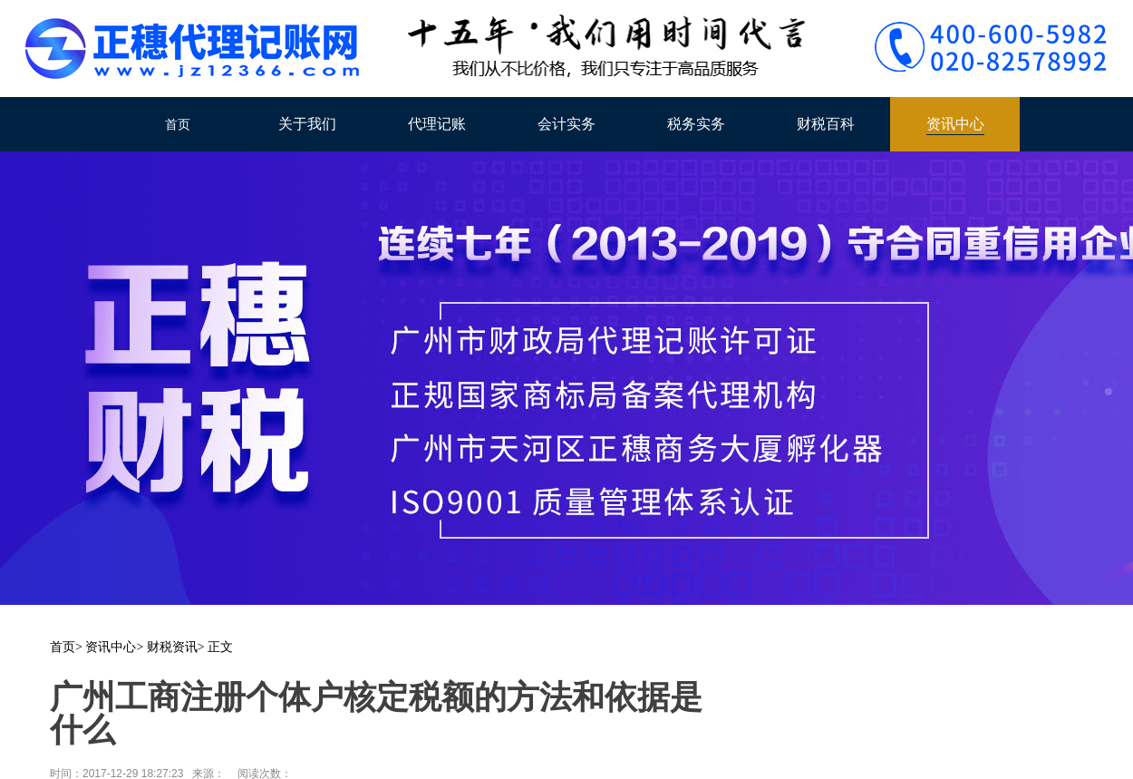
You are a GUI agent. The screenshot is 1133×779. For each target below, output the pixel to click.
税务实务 (696, 123)
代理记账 (437, 123)
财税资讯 (172, 647)
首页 (177, 124)
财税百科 (826, 123)
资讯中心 (955, 123)
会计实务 (566, 123)
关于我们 (307, 123)
